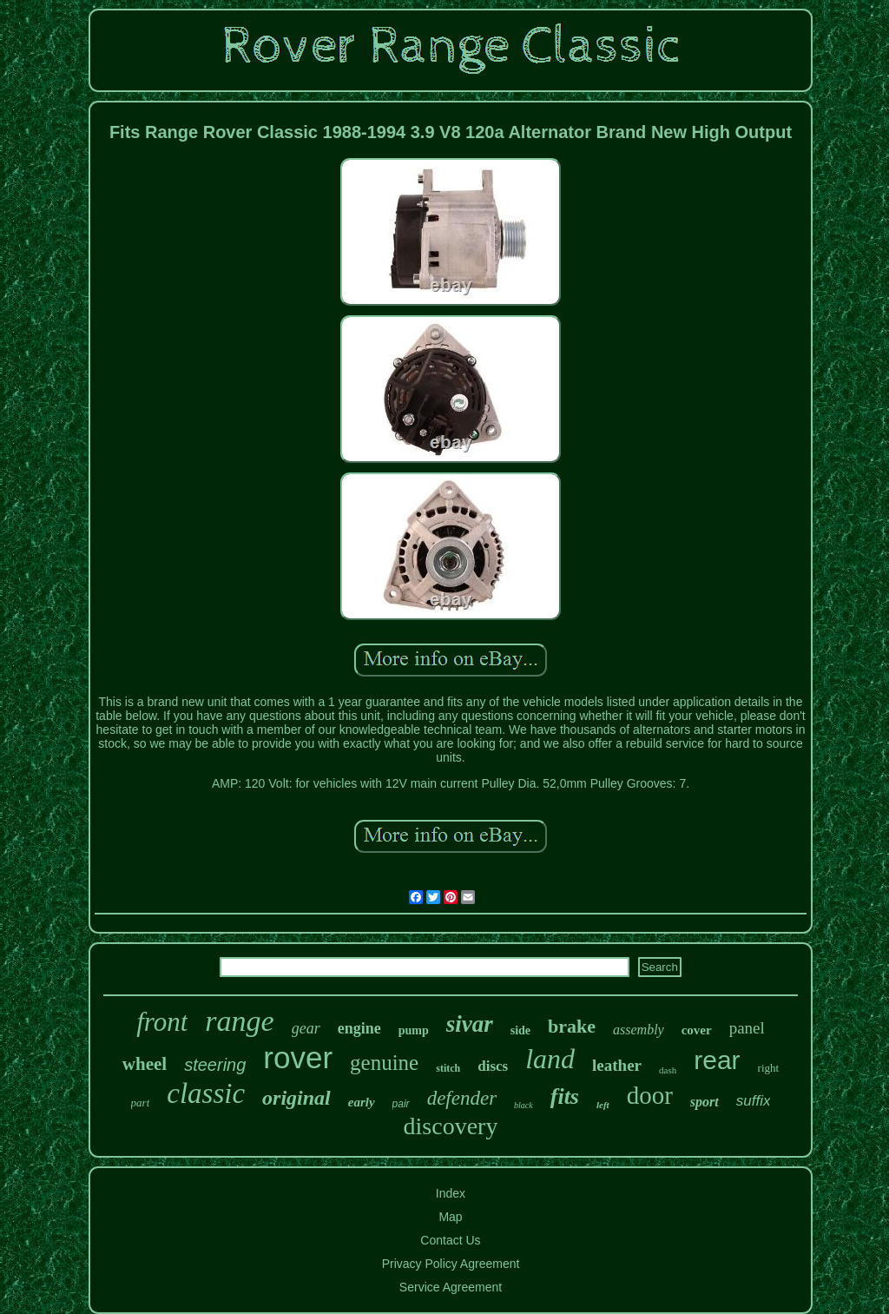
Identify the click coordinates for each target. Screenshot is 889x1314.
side (520, 1030)
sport (704, 1101)
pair (401, 1104)
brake (572, 1026)
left (602, 1104)
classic (206, 1093)
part (140, 1102)
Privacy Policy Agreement (451, 1264)
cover (697, 1030)
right (769, 1067)
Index (450, 1193)
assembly (638, 1029)
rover (298, 1057)
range (239, 1021)
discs (492, 1066)
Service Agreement (450, 1287)
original (296, 1097)
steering (215, 1064)
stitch (448, 1068)
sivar (469, 1024)
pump (413, 1030)
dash (667, 1070)
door (650, 1095)
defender (462, 1098)
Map (450, 1217)
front (162, 1022)
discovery (451, 1126)
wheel (144, 1063)
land (550, 1058)
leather (617, 1065)
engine (359, 1028)
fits (564, 1096)
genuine (384, 1062)
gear (306, 1028)
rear (717, 1060)
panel (747, 1028)
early (361, 1102)
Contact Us (450, 1240)
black (523, 1105)
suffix (753, 1101)
